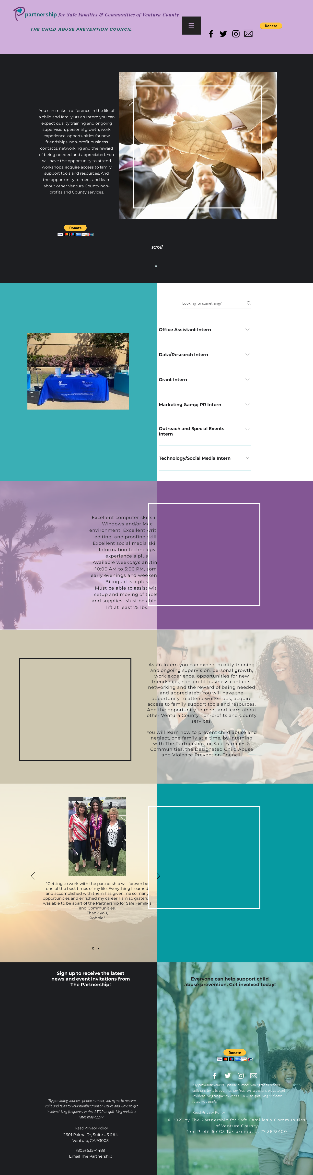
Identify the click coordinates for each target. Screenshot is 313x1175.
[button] (191, 26)
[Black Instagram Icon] (236, 34)
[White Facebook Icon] (215, 1076)
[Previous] (33, 876)
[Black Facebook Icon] (211, 34)
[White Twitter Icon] (228, 1076)
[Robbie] (93, 948)
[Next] (158, 876)
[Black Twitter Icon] (223, 34)
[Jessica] (98, 948)
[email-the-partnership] (254, 1076)
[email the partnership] (248, 34)
